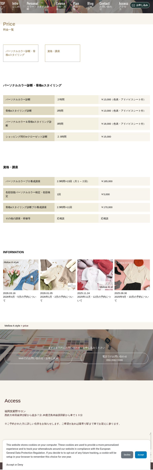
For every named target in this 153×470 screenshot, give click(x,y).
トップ (2, 5)
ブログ (91, 5)
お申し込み (140, 5)
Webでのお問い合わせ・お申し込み (38, 358)
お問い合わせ (106, 5)
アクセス (123, 5)
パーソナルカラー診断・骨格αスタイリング (21, 53)
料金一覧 (76, 5)
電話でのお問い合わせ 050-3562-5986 (114, 358)
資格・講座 (61, 5)
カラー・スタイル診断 (38, 5)
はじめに (16, 5)
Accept (139, 455)
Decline (123, 455)
